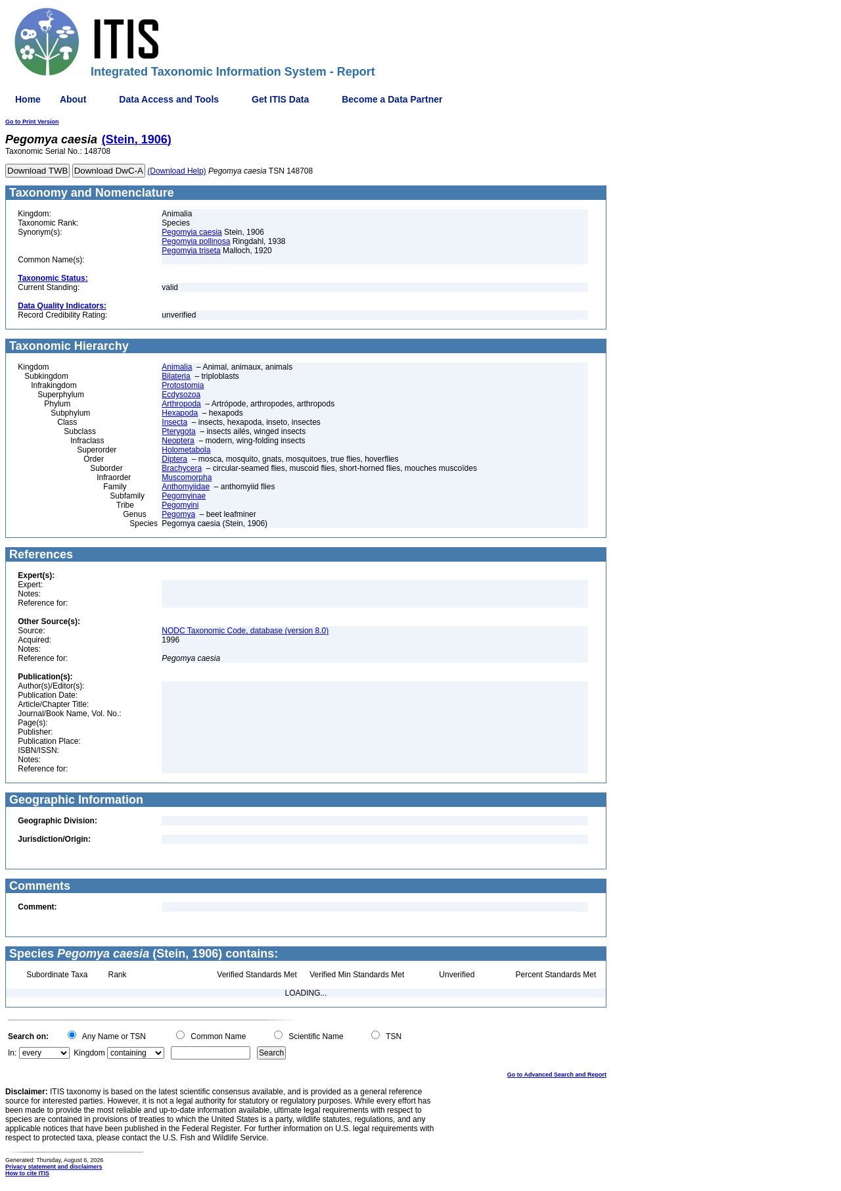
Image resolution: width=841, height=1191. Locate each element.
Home (28, 99)
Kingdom (89, 1052)
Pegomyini (180, 505)
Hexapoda (180, 413)
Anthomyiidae (186, 486)
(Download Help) (176, 171)
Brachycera (182, 468)
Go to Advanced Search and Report (556, 1074)
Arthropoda (181, 403)
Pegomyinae (184, 495)
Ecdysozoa (181, 394)
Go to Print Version (32, 121)
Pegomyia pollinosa (196, 241)
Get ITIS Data (280, 99)
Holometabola (186, 449)
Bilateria (176, 376)
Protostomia (183, 385)
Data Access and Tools (169, 99)
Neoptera (178, 440)
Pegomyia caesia (191, 232)
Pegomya (178, 514)
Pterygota (178, 431)
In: (12, 1052)
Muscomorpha (187, 477)
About (73, 99)
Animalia (177, 367)
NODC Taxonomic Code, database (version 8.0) (245, 630)
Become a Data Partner (392, 99)
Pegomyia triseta (191, 250)
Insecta (174, 422)
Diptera (174, 459)
